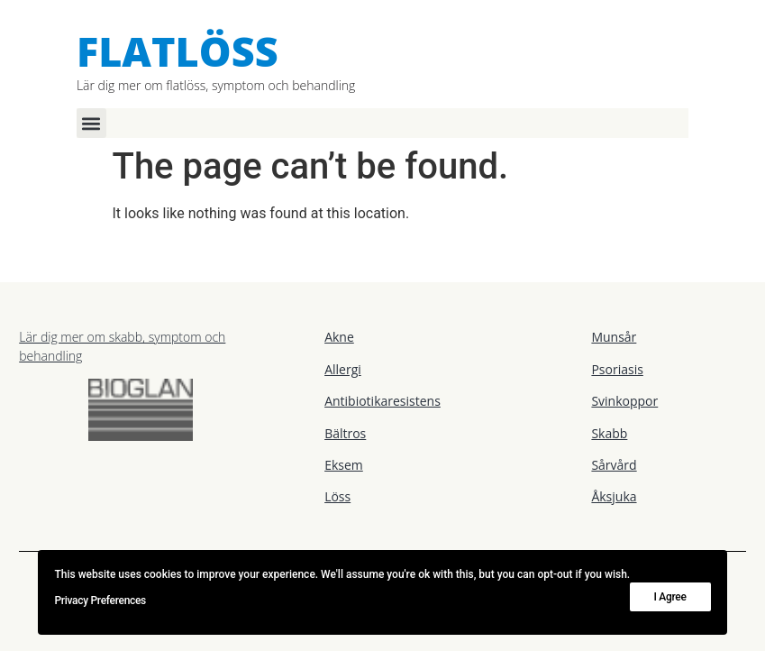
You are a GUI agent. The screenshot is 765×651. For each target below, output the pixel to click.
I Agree (670, 597)
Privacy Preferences (100, 600)
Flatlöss (177, 50)
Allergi (342, 369)
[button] (91, 123)
